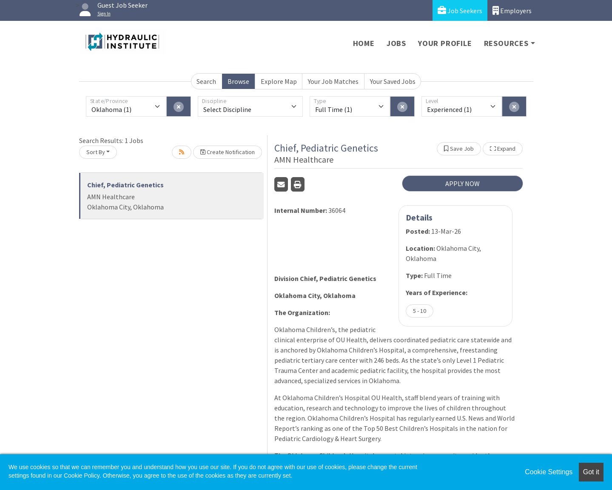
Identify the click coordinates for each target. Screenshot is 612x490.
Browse (238, 81)
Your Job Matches (333, 81)
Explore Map (279, 81)
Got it (591, 472)
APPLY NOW (462, 183)
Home (364, 43)
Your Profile (445, 43)
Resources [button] (506, 43)
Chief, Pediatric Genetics (125, 185)
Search (206, 81)
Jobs (396, 43)
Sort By (95, 152)
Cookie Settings (548, 472)
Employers (512, 10)
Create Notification (227, 152)
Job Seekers (460, 10)
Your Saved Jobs (393, 81)
